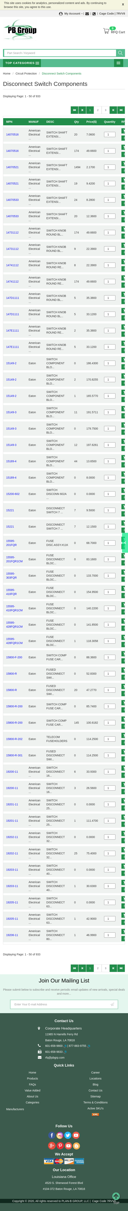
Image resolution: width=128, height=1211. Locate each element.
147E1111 (12, 330)
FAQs (32, 1084)
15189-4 (11, 461)
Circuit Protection (26, 73)
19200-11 (12, 771)
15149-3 (11, 412)
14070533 (12, 199)
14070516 (12, 134)
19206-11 (12, 935)
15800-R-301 (14, 755)
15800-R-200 (14, 706)
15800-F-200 (14, 657)
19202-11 (12, 837)
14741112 (12, 265)
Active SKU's (95, 1108)
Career (95, 1072)
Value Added (32, 1090)
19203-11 (12, 869)
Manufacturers (15, 1109)
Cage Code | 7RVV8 (112, 13)
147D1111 (12, 297)
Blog (95, 1084)
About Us (32, 1096)
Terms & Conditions (95, 1102)
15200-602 (13, 494)
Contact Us (95, 1090)
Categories (32, 1102)
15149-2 (11, 363)
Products (32, 1078)
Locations (95, 1078)
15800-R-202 (14, 739)
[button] (71, 13)
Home (6, 73)
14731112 (12, 232)
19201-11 (12, 804)
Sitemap (95, 1096)
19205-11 (12, 902)
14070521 (12, 167)
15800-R (11, 673)
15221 (10, 510)
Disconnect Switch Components (61, 73)
